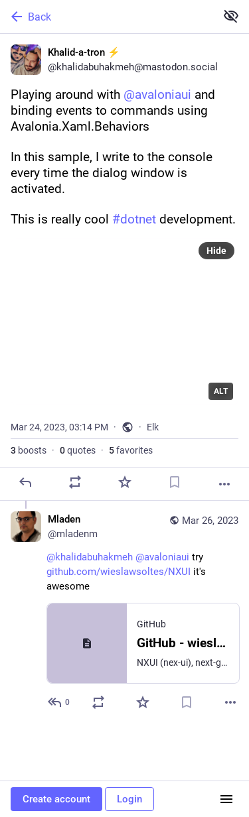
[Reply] (25, 482)
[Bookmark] (175, 482)
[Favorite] (125, 482)
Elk (153, 427)
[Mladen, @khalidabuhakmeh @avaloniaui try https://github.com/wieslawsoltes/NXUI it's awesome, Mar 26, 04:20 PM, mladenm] (124, 612)
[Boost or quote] (75, 482)
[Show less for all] (231, 16)
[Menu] (226, 799)
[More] (224, 484)
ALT (221, 391)
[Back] (106, 16)
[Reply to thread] (59, 702)
